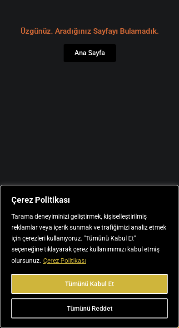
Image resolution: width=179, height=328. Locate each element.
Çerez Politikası (64, 260)
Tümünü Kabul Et (89, 283)
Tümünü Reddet (90, 308)
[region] (89, 256)
